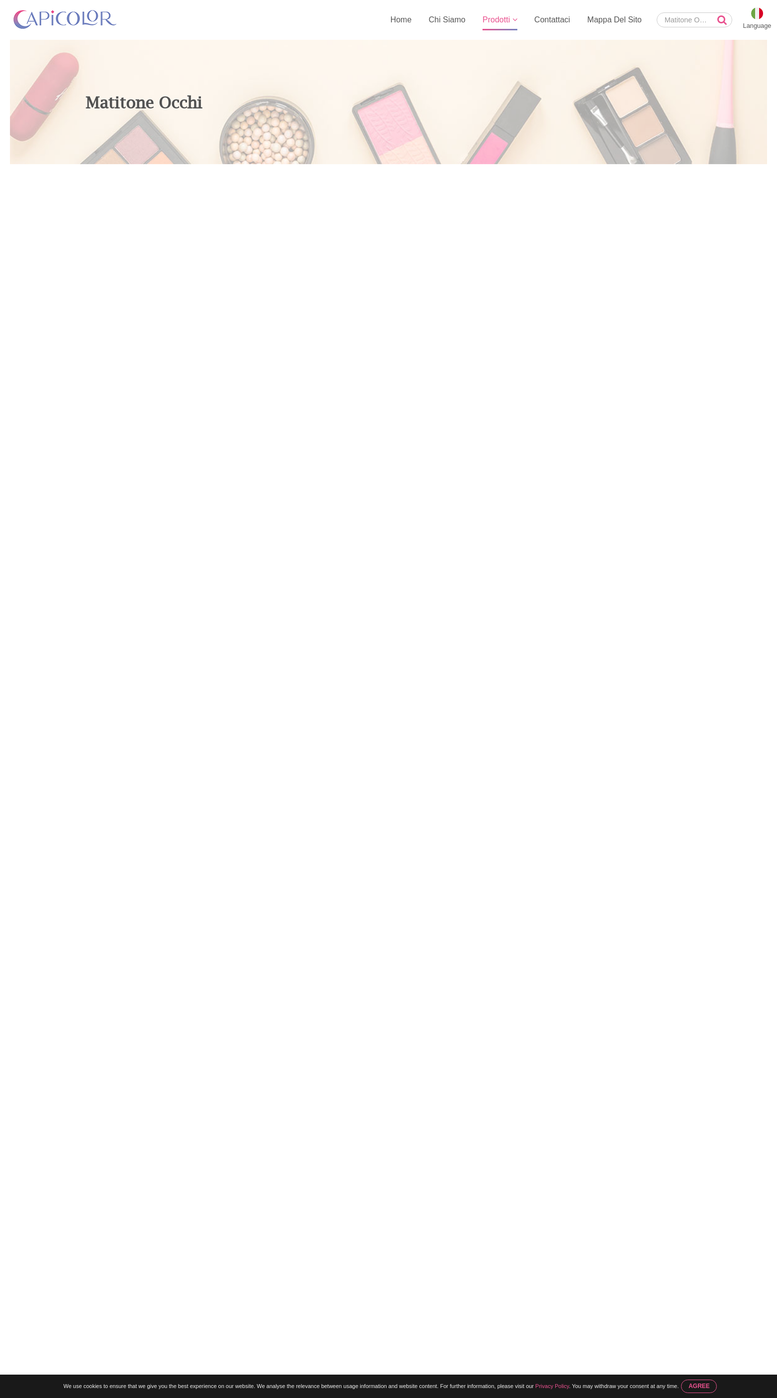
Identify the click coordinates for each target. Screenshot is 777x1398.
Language (757, 25)
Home (401, 19)
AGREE (699, 1386)
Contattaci (552, 19)
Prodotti (500, 19)
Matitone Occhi (245, 175)
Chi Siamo (447, 19)
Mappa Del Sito (614, 19)
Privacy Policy (552, 1386)
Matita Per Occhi (186, 175)
